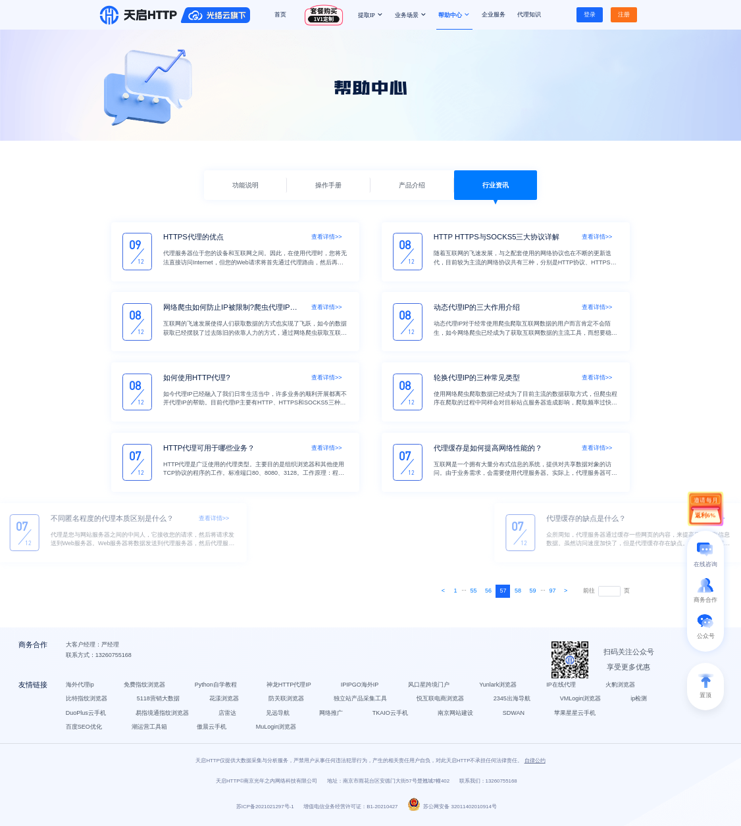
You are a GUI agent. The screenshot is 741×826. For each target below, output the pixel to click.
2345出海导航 (512, 701)
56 (488, 590)
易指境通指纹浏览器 (163, 715)
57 (503, 590)
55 (473, 590)
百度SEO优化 (84, 730)
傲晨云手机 (212, 730)
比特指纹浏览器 (87, 701)
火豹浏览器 (621, 688)
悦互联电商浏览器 (441, 701)
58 (518, 590)
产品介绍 (412, 185)
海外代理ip (80, 688)
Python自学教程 (216, 688)
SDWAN (514, 715)
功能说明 (245, 185)
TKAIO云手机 (391, 715)
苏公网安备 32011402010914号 (452, 811)
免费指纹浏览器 (145, 688)
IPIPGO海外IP (361, 688)
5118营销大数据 (159, 701)
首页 (280, 14)
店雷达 (228, 715)
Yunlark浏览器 (499, 688)
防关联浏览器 (287, 701)
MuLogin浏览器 (277, 730)
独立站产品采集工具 (361, 701)
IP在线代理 (562, 688)
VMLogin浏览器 (581, 701)
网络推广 (332, 715)
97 (552, 590)
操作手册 (328, 185)
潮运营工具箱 (150, 730)
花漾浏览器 (225, 701)
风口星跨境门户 (430, 688)
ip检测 (640, 701)
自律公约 (535, 764)
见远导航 (278, 715)
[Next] (443, 591)
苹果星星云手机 (576, 715)
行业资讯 (495, 185)
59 (533, 590)
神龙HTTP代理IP (289, 688)
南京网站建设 (456, 715)
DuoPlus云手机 (86, 715)
